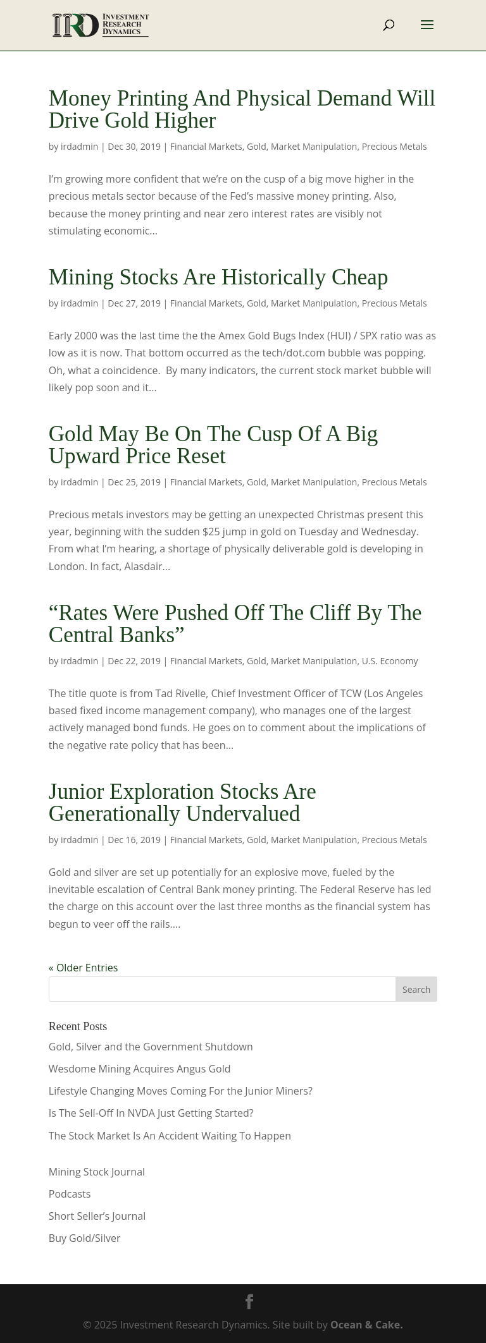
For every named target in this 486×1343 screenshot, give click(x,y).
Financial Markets (206, 146)
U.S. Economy (390, 661)
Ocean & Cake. (366, 1325)
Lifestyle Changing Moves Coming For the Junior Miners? (181, 1091)
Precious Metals (394, 146)
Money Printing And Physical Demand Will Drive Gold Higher (242, 109)
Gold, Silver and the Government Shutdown (151, 1047)
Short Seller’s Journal (97, 1216)
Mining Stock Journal (97, 1172)
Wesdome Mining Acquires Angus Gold (140, 1069)
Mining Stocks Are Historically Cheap (219, 277)
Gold (256, 146)
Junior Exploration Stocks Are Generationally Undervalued (182, 802)
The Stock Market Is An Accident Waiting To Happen (170, 1136)
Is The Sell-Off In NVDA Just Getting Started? (151, 1113)
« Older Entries (83, 968)
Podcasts (70, 1194)
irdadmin (79, 146)
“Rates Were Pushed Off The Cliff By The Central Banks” (235, 623)
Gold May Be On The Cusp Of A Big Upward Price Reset (213, 445)
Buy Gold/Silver (85, 1238)
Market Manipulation (314, 146)
